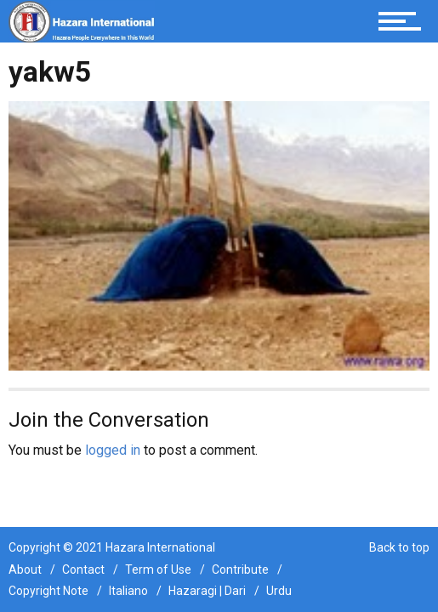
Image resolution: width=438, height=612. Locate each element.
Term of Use (158, 569)
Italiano (128, 591)
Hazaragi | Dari (207, 591)
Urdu (279, 591)
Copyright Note (48, 591)
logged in (112, 450)
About (25, 569)
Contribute (240, 569)
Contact (83, 569)
